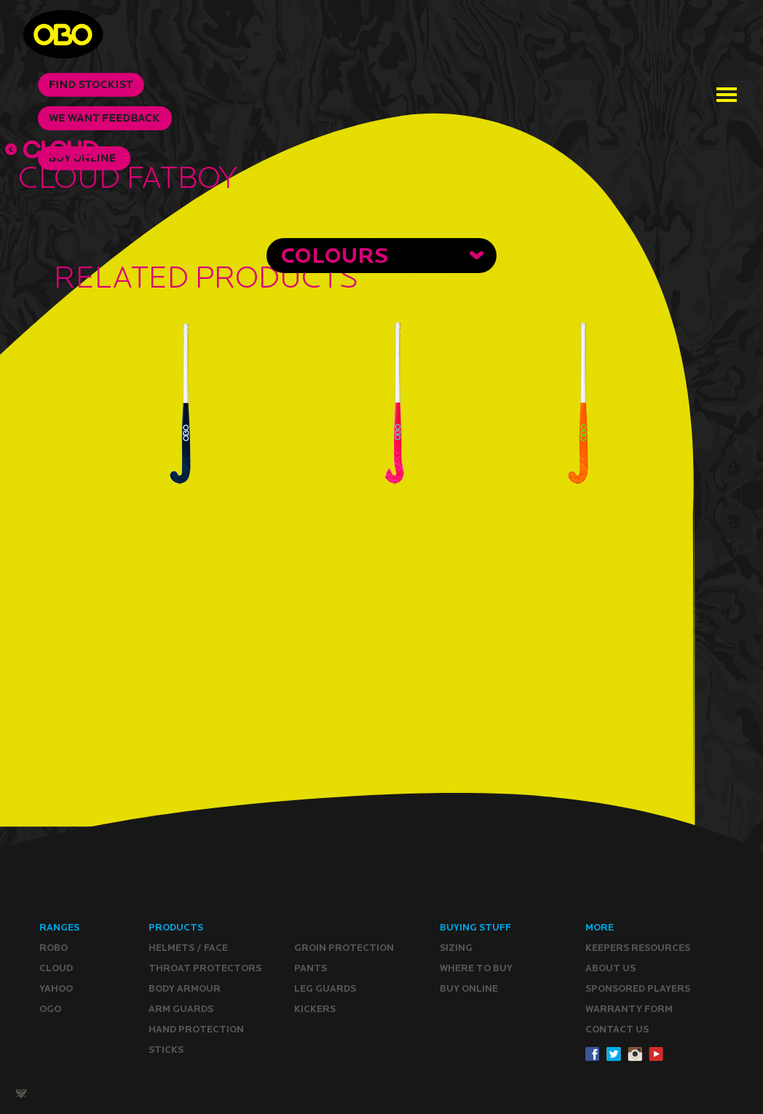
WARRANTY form (629, 1008)
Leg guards (325, 988)
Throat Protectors (205, 968)
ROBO (53, 947)
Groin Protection (344, 947)
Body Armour (185, 988)
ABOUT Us (610, 968)
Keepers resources (637, 947)
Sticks (166, 1049)
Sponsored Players (637, 988)
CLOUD (56, 968)
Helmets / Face (188, 947)
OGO (50, 1008)
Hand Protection (196, 1029)
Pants (310, 968)
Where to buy (476, 968)
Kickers (315, 1008)
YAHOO (56, 988)
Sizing (456, 947)
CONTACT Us (617, 1029)
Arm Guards (181, 1008)
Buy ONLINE (469, 988)
